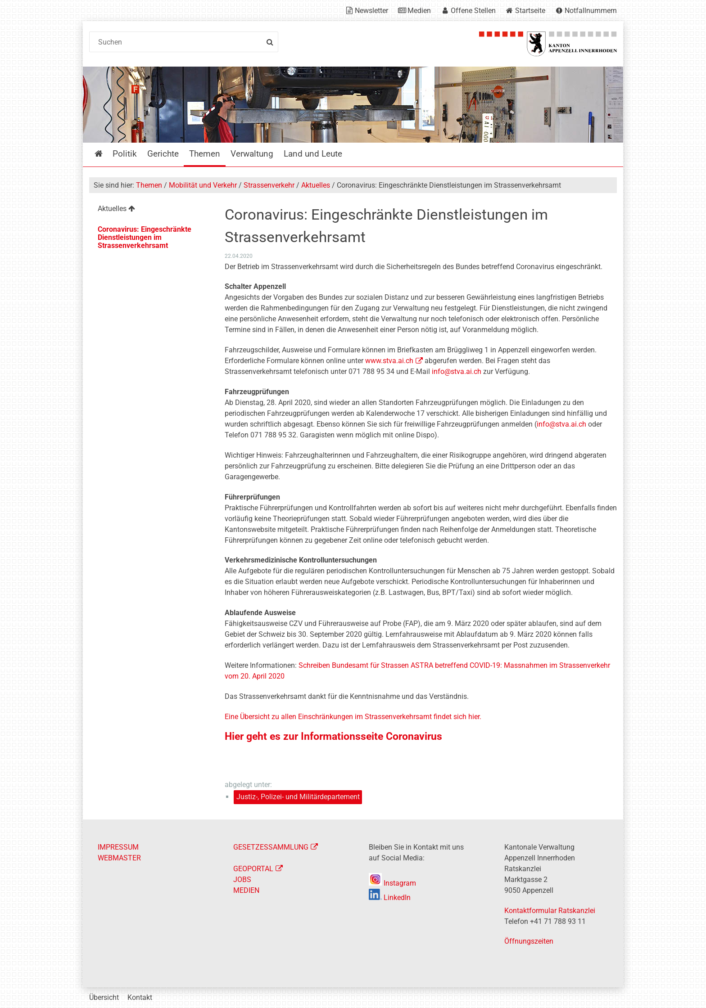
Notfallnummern (591, 10)
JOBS (242, 879)
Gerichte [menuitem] (163, 153)
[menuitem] (149, 210)
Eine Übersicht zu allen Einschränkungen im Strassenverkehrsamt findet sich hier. (354, 716)
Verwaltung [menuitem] (252, 153)
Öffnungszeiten (528, 941)
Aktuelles (315, 185)
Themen (149, 185)
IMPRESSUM (118, 847)
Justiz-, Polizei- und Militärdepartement (298, 796)
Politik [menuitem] (125, 153)
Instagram (392, 883)
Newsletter (371, 10)
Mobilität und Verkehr (203, 185)
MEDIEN (246, 890)
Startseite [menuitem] (105, 153)
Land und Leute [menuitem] (313, 153)
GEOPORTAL (253, 868)
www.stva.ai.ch (389, 360)
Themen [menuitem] (204, 153)
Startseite (530, 10)
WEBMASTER (119, 858)
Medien (419, 10)
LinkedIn (390, 897)
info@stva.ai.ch (456, 371)
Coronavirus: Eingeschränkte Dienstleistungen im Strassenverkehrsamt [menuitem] (144, 237)
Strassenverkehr (269, 185)
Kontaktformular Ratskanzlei (549, 910)
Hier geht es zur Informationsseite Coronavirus (335, 736)
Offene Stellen (473, 10)
